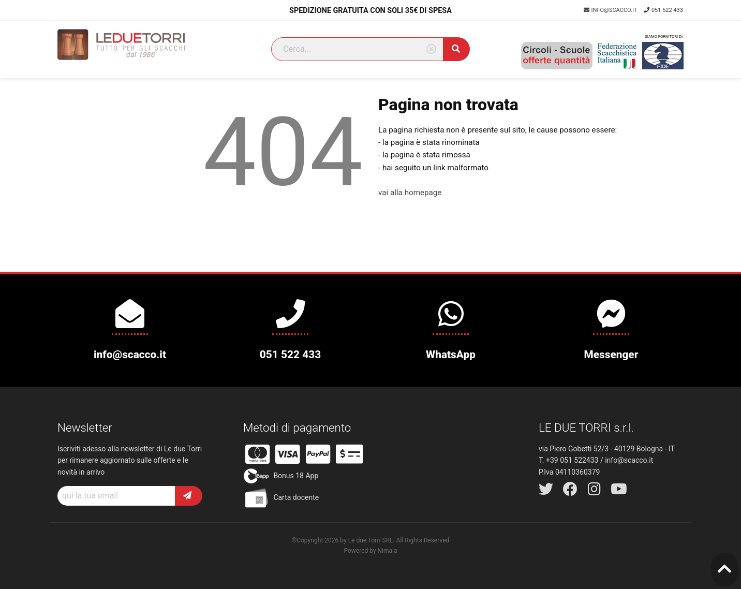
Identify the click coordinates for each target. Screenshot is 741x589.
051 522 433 (663, 10)
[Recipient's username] (116, 496)
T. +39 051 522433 (568, 460)
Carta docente (281, 498)
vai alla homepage (409, 192)
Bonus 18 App (280, 476)
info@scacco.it (611, 10)
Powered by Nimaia (370, 550)
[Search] (357, 49)
